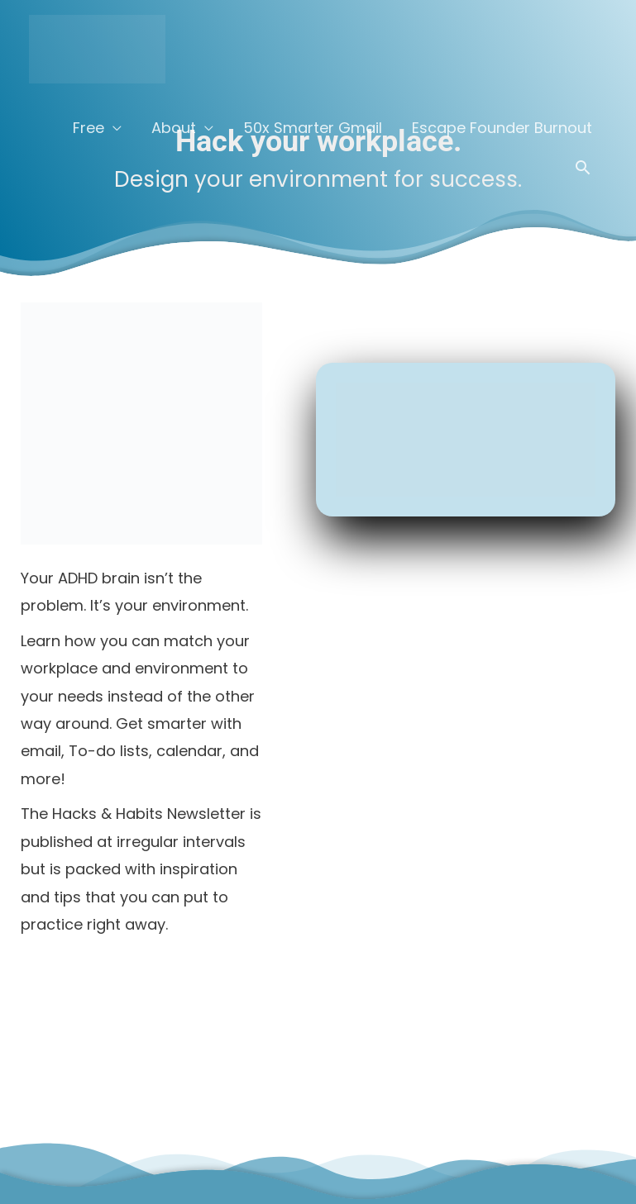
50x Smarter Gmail (312, 127)
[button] (582, 167)
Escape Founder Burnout (502, 127)
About (173, 127)
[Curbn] (97, 47)
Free (88, 127)
